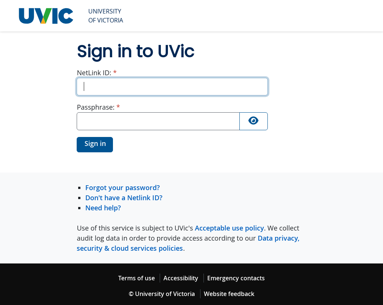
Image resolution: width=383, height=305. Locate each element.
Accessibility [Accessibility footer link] (180, 278)
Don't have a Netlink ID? (123, 197)
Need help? (103, 207)
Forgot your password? (122, 187)
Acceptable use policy (229, 227)
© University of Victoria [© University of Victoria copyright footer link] (162, 294)
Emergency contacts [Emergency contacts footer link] (236, 278)
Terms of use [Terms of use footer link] (136, 278)
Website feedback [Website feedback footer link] (229, 294)
